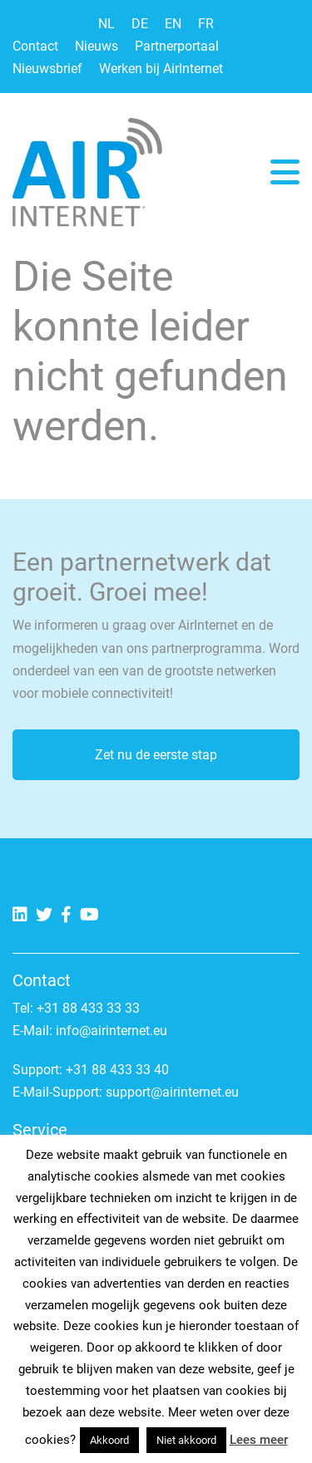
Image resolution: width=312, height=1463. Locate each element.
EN (173, 24)
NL (106, 24)
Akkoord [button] (109, 1440)
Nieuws (96, 46)
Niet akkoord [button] (186, 1440)
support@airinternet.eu (172, 1092)
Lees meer (259, 1439)
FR (206, 24)
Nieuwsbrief (47, 68)
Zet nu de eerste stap (156, 755)
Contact (35, 46)
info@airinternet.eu (111, 1030)
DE (139, 24)
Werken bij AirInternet (161, 68)
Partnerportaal (177, 46)
